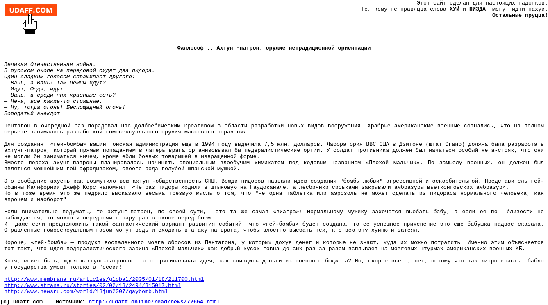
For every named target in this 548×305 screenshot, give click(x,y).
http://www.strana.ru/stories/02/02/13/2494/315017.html (92, 285)
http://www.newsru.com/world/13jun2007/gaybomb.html (86, 292)
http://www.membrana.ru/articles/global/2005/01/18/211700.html (104, 279)
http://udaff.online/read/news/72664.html (154, 302)
